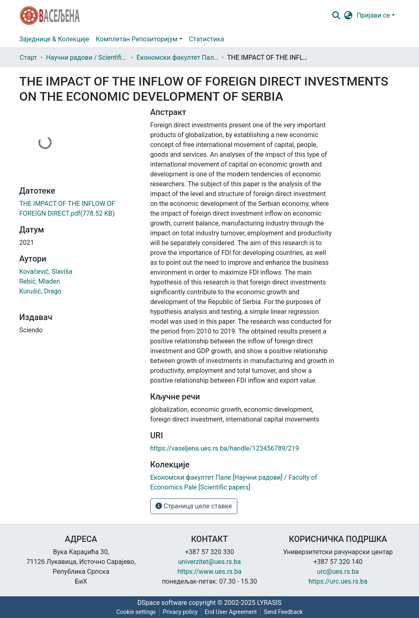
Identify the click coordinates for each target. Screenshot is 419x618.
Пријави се (373, 15)
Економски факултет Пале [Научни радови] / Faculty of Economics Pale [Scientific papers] (178, 57)
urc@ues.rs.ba (338, 571)
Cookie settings (136, 612)
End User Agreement (231, 612)
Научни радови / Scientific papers (87, 57)
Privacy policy (180, 612)
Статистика (206, 39)
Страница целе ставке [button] (193, 506)
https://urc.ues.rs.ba (338, 581)
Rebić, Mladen (39, 281)
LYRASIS (269, 603)
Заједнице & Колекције (54, 39)
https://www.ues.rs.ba (210, 571)
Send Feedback (283, 612)
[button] (348, 15)
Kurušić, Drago (40, 291)
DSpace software (162, 603)
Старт (28, 57)
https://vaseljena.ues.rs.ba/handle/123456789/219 (224, 448)
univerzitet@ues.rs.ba (209, 562)
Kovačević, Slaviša (45, 271)
